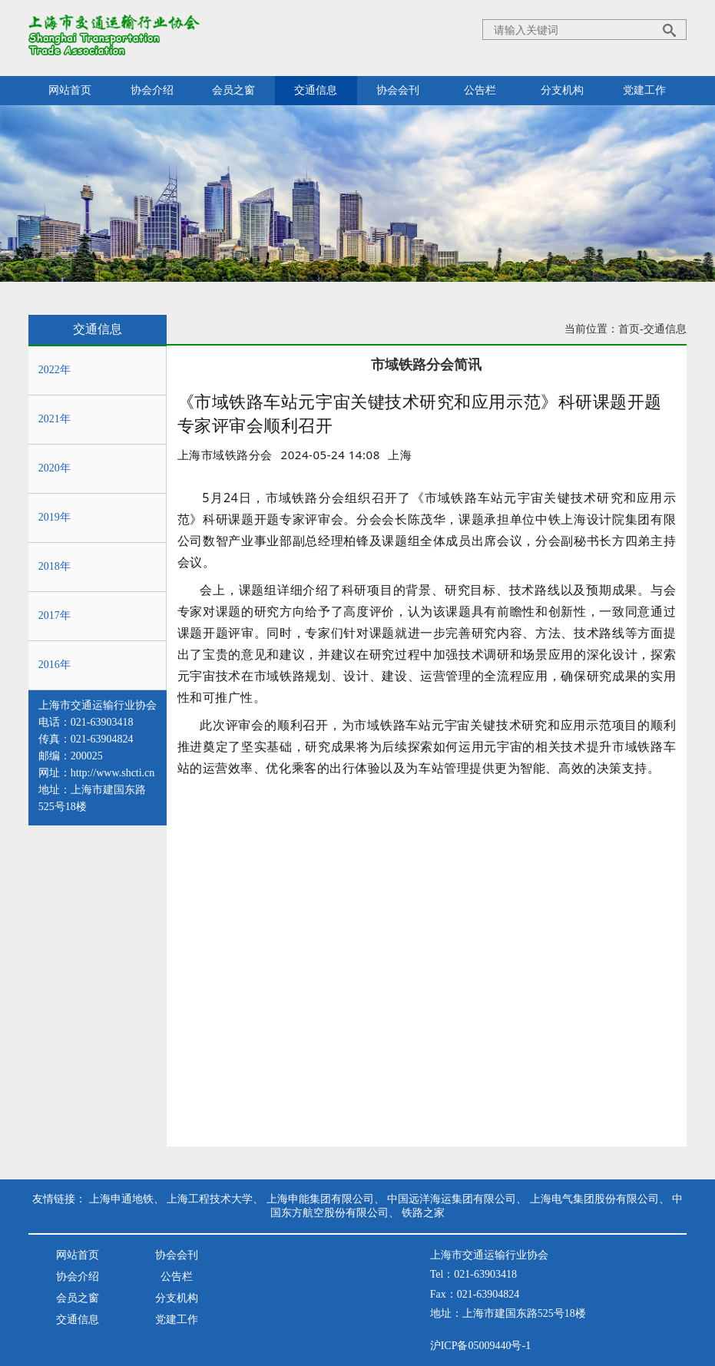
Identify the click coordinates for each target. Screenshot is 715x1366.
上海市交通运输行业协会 (97, 705)
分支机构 (562, 90)
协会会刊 (397, 90)
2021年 (54, 419)
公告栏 (480, 90)
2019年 (54, 517)
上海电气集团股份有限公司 (594, 1199)
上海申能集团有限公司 (320, 1199)
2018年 (54, 566)
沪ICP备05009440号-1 (480, 1345)
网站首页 (69, 90)
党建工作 (644, 90)
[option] (400, 454)
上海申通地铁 (121, 1199)
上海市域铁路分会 (225, 454)
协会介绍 (152, 90)
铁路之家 (423, 1213)
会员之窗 (233, 90)
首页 (629, 329)
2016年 (54, 664)
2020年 (54, 468)
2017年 (54, 615)
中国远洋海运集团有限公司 (451, 1199)
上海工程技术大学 (210, 1199)
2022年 (54, 369)
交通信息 (315, 90)
